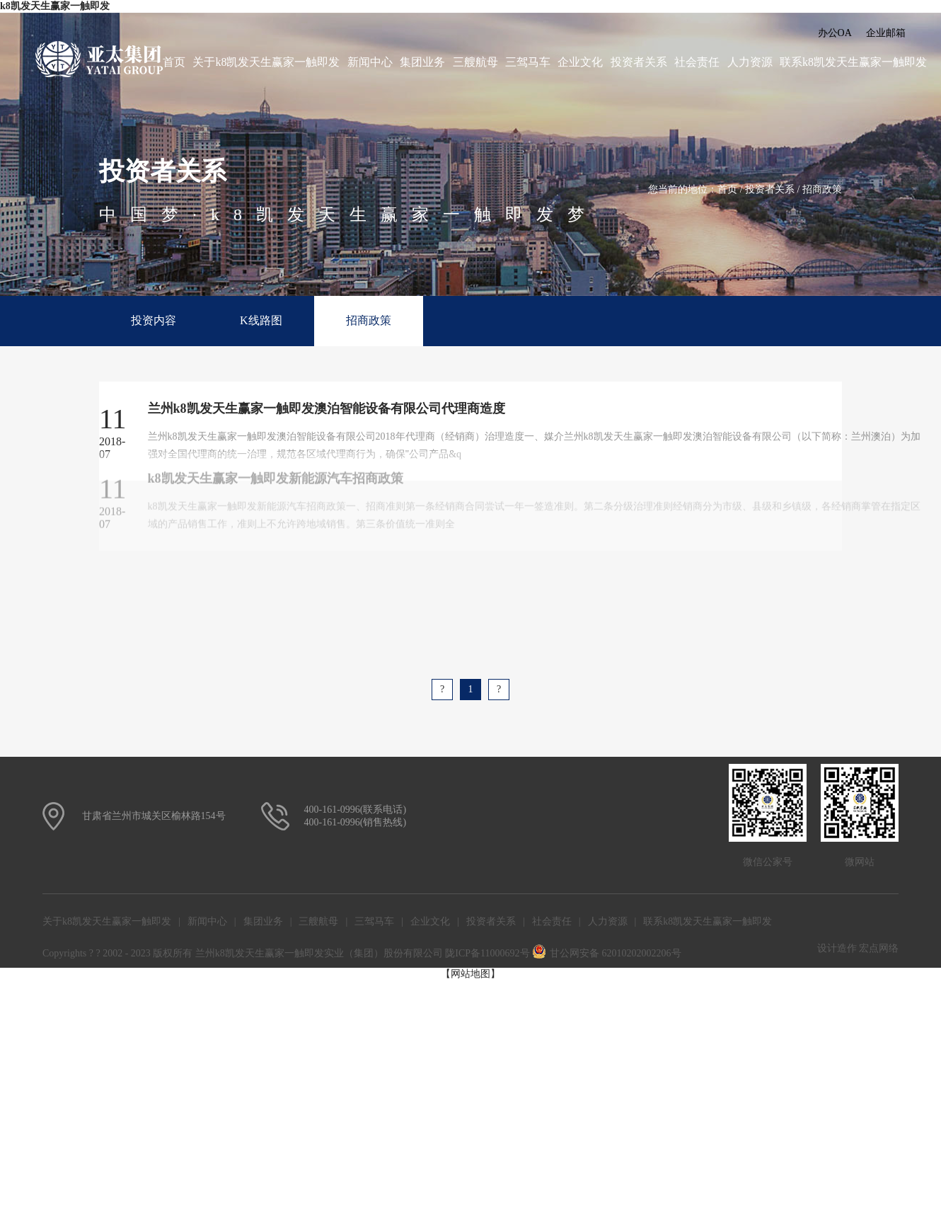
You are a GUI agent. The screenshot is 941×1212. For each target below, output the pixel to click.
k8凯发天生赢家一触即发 (55, 6)
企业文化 (580, 62)
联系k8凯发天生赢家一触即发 (853, 62)
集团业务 (422, 62)
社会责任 (697, 62)
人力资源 (750, 62)
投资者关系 (639, 62)
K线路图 (261, 320)
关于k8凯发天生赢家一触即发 (266, 62)
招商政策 (822, 189)
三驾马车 (527, 62)
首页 (174, 62)
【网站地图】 (470, 973)
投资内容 (153, 320)
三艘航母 (475, 62)
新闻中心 (370, 62)
